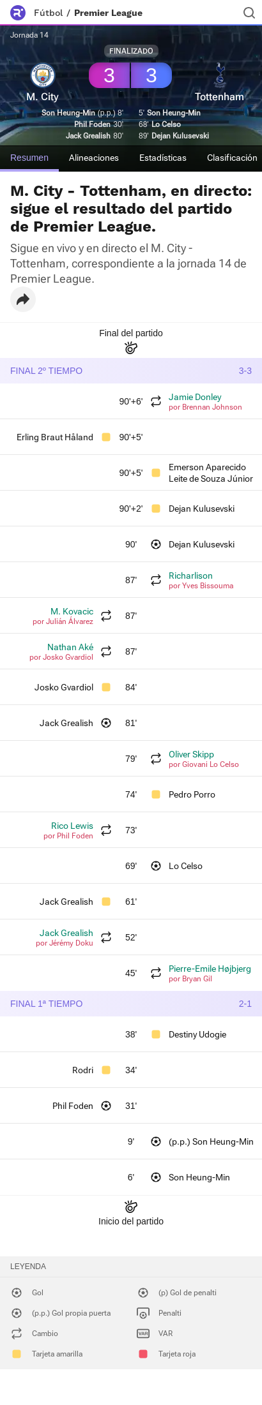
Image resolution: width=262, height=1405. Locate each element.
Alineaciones (94, 157)
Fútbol (48, 13)
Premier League (108, 13)
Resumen (29, 157)
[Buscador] (249, 13)
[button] (23, 299)
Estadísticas (163, 157)
